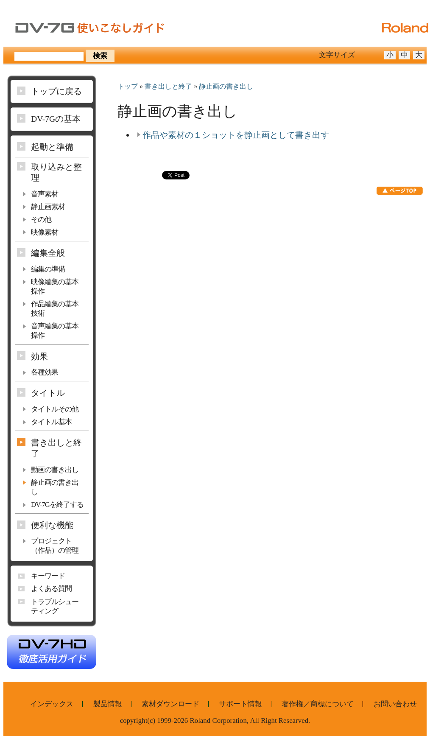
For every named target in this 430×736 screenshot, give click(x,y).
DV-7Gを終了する (57, 505)
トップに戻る (56, 91)
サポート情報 (240, 704)
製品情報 (107, 704)
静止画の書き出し (226, 86)
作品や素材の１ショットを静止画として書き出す (235, 135)
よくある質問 (51, 589)
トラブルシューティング (54, 606)
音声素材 (44, 194)
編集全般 (48, 252)
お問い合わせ (395, 704)
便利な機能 (52, 525)
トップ (127, 86)
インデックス (51, 704)
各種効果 (44, 372)
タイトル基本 (51, 422)
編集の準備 (48, 269)
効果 (39, 356)
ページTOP (400, 191)
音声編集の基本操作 (54, 330)
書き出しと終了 (168, 86)
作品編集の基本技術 (54, 308)
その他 (41, 219)
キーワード (48, 576)
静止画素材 (48, 207)
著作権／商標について (318, 704)
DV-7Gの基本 (56, 118)
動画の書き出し (54, 470)
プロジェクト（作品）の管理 (54, 545)
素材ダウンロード (170, 704)
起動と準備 (52, 146)
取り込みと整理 (56, 172)
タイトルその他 (54, 409)
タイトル (48, 392)
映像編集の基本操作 (54, 286)
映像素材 (44, 232)
